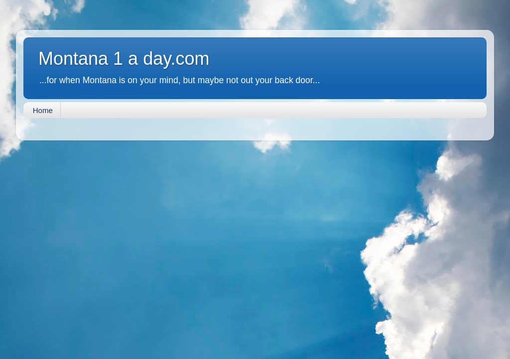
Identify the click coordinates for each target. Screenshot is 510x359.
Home (43, 110)
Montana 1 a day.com (124, 58)
